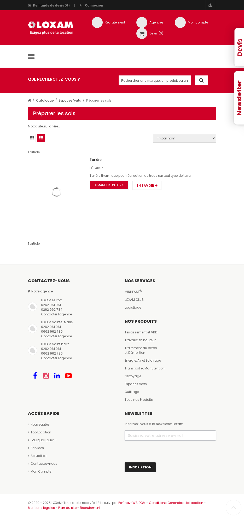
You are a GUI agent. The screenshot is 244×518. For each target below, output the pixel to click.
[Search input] (154, 80)
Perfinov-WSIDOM (132, 503)
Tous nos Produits (139, 399)
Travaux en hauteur (140, 340)
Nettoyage (133, 376)
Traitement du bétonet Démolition (141, 350)
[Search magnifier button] (201, 80)
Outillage (132, 392)
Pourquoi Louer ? (42, 440)
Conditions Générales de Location (176, 503)
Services (36, 448)
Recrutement (115, 22)
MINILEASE (133, 292)
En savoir (147, 185)
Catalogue (45, 100)
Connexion (91, 5)
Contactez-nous (42, 463)
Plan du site (67, 507)
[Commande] (184, 138)
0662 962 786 (52, 353)
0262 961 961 (51, 305)
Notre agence (40, 291)
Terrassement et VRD (141, 332)
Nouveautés (39, 424)
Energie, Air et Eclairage (143, 360)
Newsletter (239, 97)
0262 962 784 (51, 309)
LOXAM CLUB (134, 299)
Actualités (37, 456)
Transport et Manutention (145, 368)
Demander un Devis (109, 185)
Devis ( (156, 33)
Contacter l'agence (56, 314)
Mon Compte (39, 471)
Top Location (39, 432)
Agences (156, 22)
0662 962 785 (52, 331)
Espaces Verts (70, 100)
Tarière (96, 159)
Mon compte (198, 22)
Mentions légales (41, 507)
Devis (239, 47)
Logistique (133, 307)
